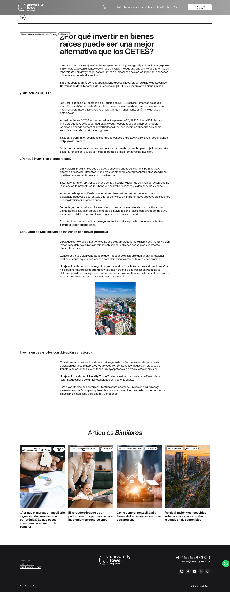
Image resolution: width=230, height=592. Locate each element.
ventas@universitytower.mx (195, 561)
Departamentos (131, 7)
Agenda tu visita (200, 7)
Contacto (178, 7)
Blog (169, 7)
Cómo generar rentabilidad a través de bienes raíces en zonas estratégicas (139, 516)
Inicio (119, 7)
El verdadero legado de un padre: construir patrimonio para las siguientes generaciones (90, 516)
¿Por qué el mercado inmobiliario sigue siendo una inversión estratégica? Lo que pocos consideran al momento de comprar (42, 519)
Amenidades (147, 7)
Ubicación (160, 7)
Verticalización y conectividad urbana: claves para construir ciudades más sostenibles (185, 516)
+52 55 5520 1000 (193, 557)
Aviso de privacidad (28, 586)
